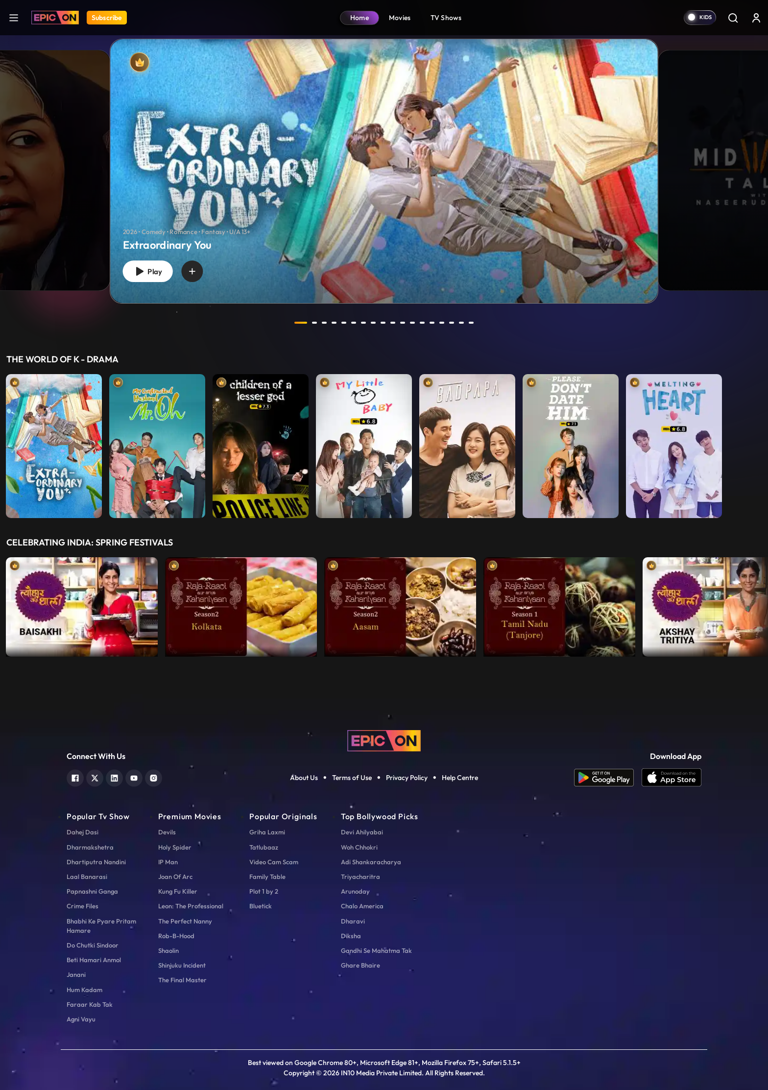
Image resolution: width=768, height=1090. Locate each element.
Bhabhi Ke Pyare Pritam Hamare (101, 925)
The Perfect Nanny (185, 921)
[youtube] (134, 776)
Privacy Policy (407, 777)
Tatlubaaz (263, 847)
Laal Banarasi (87, 876)
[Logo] (55, 17)
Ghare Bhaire (360, 965)
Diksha (351, 936)
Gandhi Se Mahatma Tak (376, 950)
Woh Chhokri (359, 847)
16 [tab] (451, 323)
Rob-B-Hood (176, 936)
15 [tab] (441, 323)
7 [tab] (363, 323)
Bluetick (260, 906)
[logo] (384, 740)
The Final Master (182, 980)
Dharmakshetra (90, 847)
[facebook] (75, 776)
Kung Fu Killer (177, 891)
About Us (304, 777)
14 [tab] (432, 323)
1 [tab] (300, 323)
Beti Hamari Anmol (94, 960)
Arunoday (355, 891)
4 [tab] (334, 323)
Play (147, 271)
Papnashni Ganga (92, 891)
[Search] (733, 17)
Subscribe (107, 17)
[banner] (384, 171)
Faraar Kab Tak (90, 1004)
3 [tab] (324, 323)
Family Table (267, 876)
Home (359, 17)
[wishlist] (192, 271)
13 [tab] (422, 323)
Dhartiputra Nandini (96, 862)
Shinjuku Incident (182, 965)
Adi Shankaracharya (371, 862)
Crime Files (82, 906)
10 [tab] (392, 323)
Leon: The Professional (190, 906)
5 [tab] (343, 323)
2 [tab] (314, 323)
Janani (76, 974)
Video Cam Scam (273, 862)
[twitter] (94, 776)
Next (758, 604)
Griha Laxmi (267, 832)
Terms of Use (352, 777)
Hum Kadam (84, 990)
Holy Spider (175, 847)
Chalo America (362, 906)
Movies (400, 17)
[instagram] (153, 776)
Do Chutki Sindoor (93, 945)
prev (275, 322)
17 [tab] (461, 323)
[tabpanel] (384, 163)
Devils (167, 832)
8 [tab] (373, 323)
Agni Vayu (81, 1019)
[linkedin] (114, 776)
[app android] (608, 777)
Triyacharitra (360, 876)
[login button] (756, 17)
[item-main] (54, 443)
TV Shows (446, 17)
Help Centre (460, 777)
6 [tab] (353, 323)
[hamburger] (14, 17)
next (493, 322)
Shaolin (168, 950)
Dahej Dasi (82, 832)
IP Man (168, 862)
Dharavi (353, 921)
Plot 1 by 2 (263, 891)
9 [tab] (383, 323)
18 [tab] (471, 323)
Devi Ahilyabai (362, 832)
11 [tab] (402, 323)
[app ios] (671, 777)
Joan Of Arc (175, 876)
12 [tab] (412, 323)
